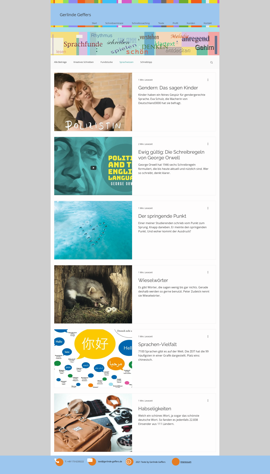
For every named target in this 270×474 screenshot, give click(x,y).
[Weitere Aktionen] (209, 80)
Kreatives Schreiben (84, 62)
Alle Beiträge (60, 62)
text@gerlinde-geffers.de (110, 461)
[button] (211, 62)
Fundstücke (107, 62)
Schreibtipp (146, 62)
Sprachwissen (126, 62)
